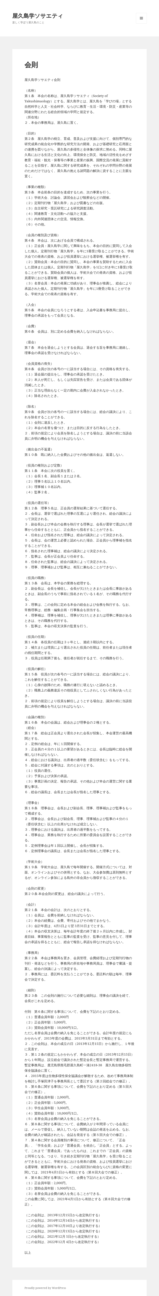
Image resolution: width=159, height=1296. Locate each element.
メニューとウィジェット (141, 23)
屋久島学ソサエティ (37, 15)
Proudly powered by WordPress (45, 1288)
